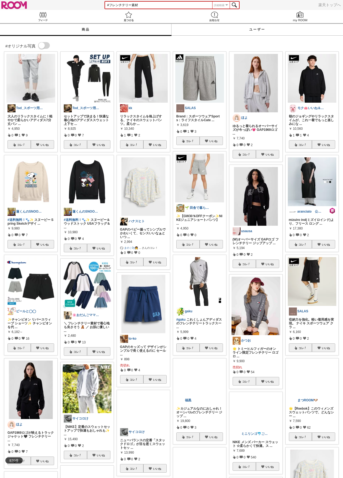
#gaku (181, 319)
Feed (43, 16)
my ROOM (300, 16)
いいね (44, 144)
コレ (21, 144)
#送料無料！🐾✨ (20, 220)
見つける (129, 16)
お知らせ (214, 16)
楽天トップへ (329, 5)
